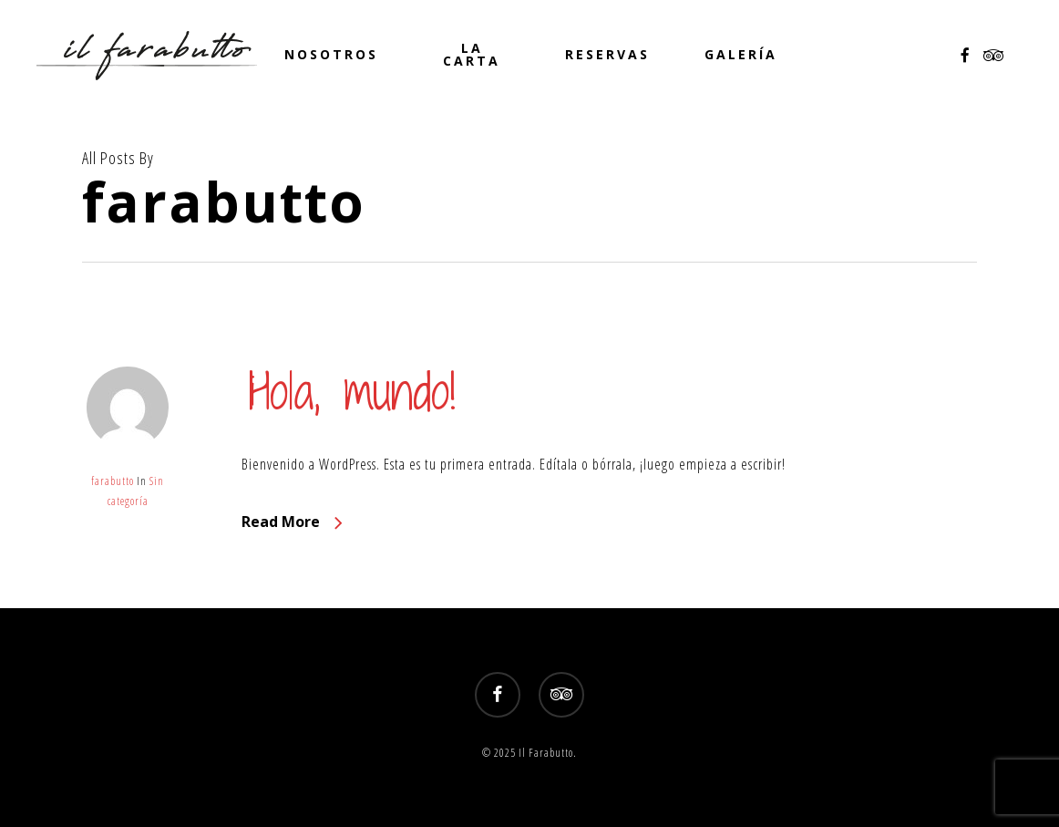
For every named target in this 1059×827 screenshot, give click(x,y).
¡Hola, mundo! (349, 391)
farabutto (112, 481)
